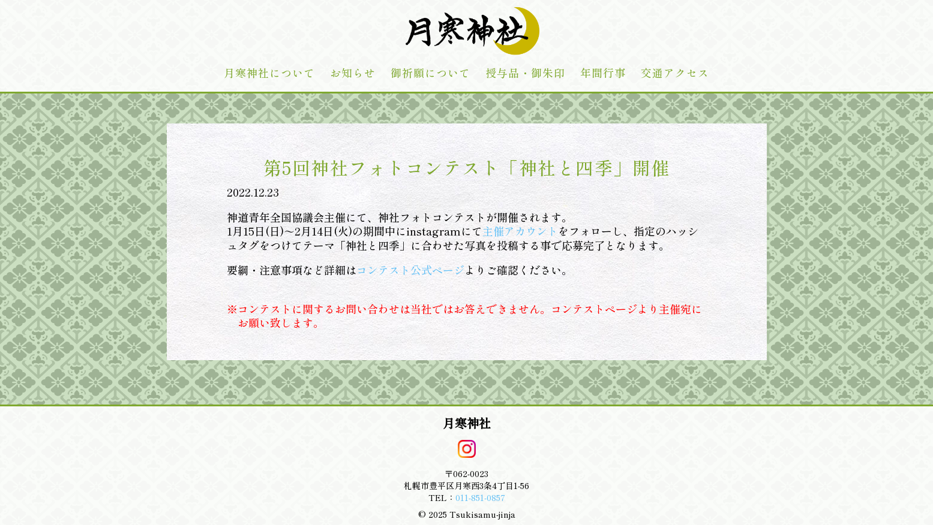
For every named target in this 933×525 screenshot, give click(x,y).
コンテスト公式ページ (410, 269)
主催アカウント (520, 231)
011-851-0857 (480, 497)
